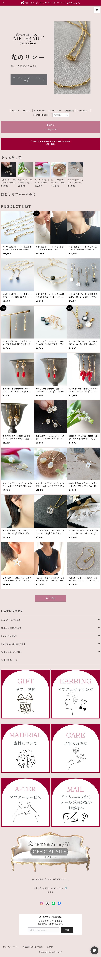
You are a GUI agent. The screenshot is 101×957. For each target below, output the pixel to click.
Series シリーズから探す (11, 652)
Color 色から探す (9, 636)
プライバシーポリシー (11, 947)
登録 (67, 930)
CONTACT (83, 110)
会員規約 (50, 947)
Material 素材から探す (11, 628)
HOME (15, 110)
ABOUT (27, 110)
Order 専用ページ (9, 660)
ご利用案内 (69, 110)
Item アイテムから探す (10, 620)
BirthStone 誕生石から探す (13, 644)
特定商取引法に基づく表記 (33, 947)
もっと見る (50, 598)
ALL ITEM (39, 110)
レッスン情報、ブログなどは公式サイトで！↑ (50, 879)
